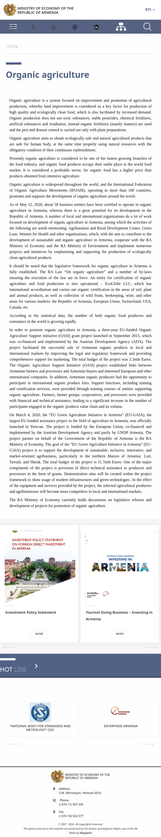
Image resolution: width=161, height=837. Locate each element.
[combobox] (150, 9)
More (39, 634)
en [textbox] (148, 9)
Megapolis (86, 833)
